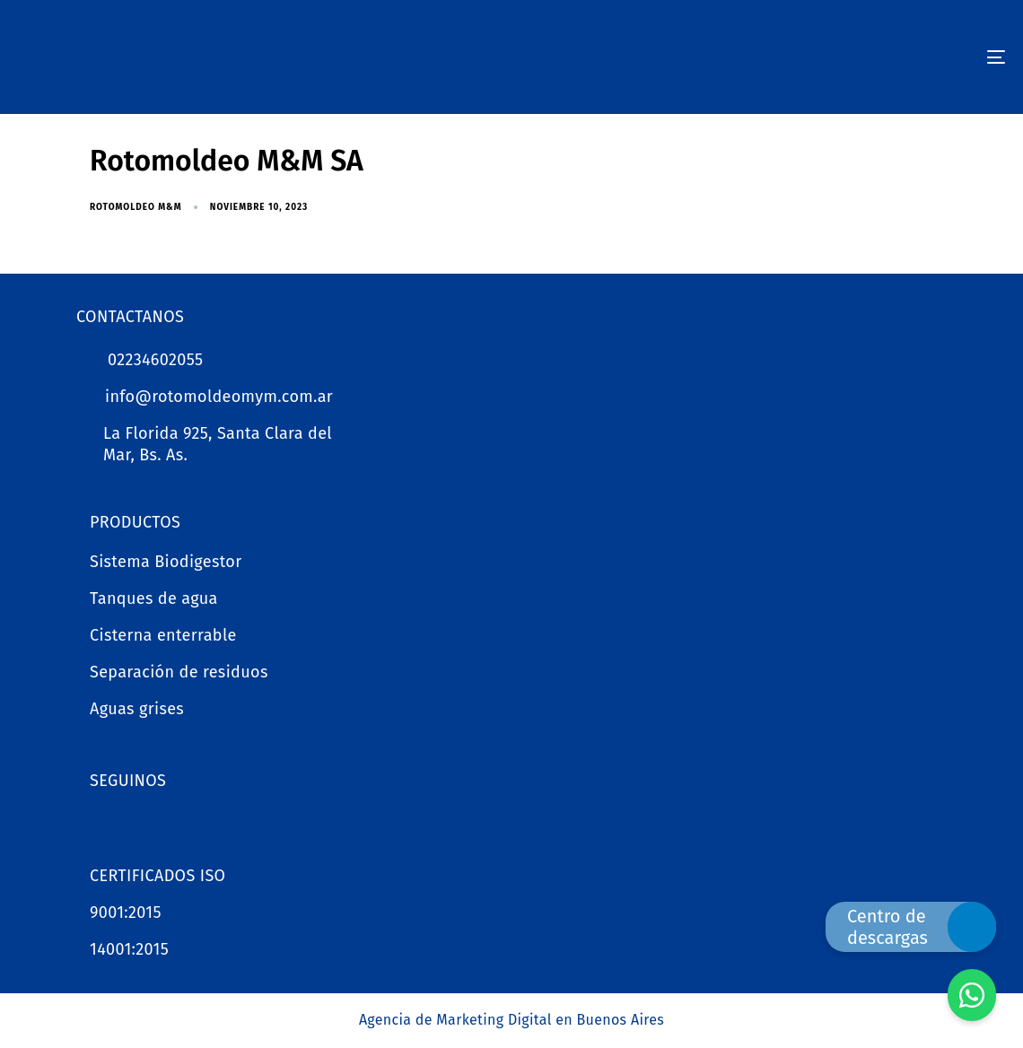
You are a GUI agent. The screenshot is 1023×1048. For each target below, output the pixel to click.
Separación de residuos (179, 672)
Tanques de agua (154, 598)
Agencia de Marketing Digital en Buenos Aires (511, 1019)
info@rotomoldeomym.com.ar (219, 396)
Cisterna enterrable (163, 635)
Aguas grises (137, 709)
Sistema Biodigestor (166, 562)
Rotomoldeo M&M (136, 207)
